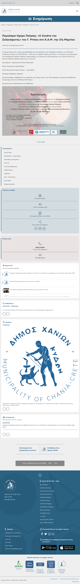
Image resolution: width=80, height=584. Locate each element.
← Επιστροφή (40, 142)
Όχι (55, 463)
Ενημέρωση (10, 24)
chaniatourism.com (46, 494)
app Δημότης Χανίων (47, 519)
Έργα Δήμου (7, 180)
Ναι (50, 463)
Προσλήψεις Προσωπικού (11, 159)
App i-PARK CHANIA (46, 522)
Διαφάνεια (7, 173)
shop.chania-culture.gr (47, 491)
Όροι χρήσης (54, 579)
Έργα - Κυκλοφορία (9, 177)
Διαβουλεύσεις (8, 170)
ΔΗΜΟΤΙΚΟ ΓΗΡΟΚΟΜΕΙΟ (30, 566)
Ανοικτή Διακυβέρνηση (10, 166)
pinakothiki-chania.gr (46, 506)
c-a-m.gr (42, 516)
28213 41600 (40, 247)
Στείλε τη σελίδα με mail (40, 205)
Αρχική (3, 24)
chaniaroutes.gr (45, 500)
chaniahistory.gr (45, 513)
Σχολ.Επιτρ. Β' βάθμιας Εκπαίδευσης (51, 567)
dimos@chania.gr (40, 257)
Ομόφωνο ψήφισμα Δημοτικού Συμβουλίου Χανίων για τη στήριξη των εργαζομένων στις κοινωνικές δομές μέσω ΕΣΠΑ (39, 426)
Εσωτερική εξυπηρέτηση (13, 536)
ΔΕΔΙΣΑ (19, 565)
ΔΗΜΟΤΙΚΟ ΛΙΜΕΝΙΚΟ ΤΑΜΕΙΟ (62, 567)
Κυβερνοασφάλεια (9, 184)
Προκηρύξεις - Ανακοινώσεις (12, 156)
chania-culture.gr (45, 488)
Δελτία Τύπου (18, 24)
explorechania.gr (45, 497)
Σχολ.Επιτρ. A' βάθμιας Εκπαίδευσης (40, 567)
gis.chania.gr (44, 484)
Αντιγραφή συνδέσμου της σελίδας (40, 214)
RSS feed (8, 542)
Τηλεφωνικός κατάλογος (13, 533)
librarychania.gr (45, 510)
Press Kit (6, 163)
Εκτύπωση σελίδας (40, 196)
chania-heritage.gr (46, 503)
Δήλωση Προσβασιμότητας (13, 548)
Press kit (7, 539)
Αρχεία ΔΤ (26, 24)
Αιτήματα (71, 3)
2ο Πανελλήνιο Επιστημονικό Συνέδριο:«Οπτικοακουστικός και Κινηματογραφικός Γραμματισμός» (28, 310)
